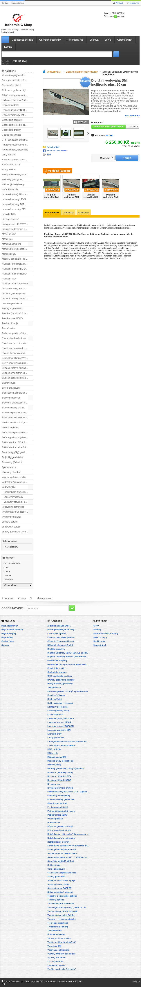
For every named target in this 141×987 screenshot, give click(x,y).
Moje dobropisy (8, 633)
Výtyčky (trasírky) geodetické (16, 512)
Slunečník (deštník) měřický (15, 378)
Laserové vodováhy (13, 497)
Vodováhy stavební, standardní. (18, 502)
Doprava (93, 39)
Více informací (132, 115)
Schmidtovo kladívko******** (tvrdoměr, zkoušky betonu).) (17, 358)
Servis (108, 39)
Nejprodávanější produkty (105, 633)
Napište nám (99, 641)
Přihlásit (119, 3)
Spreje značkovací (11, 388)
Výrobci (10, 557)
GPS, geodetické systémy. (15, 140)
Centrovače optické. (11, 85)
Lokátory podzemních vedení (16, 229)
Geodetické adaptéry (12, 120)
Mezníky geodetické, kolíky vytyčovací (17, 259)
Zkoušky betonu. (10, 522)
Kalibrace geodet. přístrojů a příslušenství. (17, 159)
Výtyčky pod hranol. (11, 517)
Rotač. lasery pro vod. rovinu (16, 348)
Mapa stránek (17, 3)
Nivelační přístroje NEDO (14, 273)
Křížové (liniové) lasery (13, 184)
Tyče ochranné (9, 467)
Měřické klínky (9, 254)
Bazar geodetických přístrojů (16, 80)
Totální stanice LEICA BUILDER (17, 442)
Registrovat (134, 3)
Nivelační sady (9, 278)
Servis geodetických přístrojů (16, 363)
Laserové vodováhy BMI (14, 209)
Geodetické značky (11, 130)
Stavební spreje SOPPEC (14, 412)
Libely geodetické (10, 219)
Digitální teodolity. (10, 105)
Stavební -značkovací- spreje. (16, 402)
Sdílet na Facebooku (56, 151)
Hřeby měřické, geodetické (15, 149)
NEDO (8, 575)
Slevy (96, 626)
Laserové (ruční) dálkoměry (15, 194)
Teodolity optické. (10, 427)
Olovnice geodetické (12, 303)
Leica (7, 571)
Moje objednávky (9, 626)
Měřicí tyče (7, 239)
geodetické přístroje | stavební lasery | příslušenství (18, 22)
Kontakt (4, 3)
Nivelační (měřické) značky (15, 264)
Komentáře (83, 212)
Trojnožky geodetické (12, 457)
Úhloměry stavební (11, 472)
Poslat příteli (53, 147)
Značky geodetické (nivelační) (16, 531)
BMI (7, 567)
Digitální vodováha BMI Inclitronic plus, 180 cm (90, 198)
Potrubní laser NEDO (12, 318)
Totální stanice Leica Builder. (16, 447)
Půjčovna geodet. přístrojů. (15, 333)
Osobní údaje (7, 641)
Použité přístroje (10, 323)
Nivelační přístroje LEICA (14, 269)
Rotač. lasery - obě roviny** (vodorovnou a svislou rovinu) (17, 343)
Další (88, 133)
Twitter (23, 598)
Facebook (9, 598)
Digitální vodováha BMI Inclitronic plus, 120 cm (71, 198)
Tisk (49, 154)
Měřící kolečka (9, 234)
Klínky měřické (9, 169)
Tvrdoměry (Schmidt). (12, 462)
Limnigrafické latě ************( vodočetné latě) (17, 224)
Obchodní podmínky (50, 39)
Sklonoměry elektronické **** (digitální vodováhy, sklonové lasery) (17, 373)
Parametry (69, 212)
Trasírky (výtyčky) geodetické (16, 452)
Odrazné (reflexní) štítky (14, 293)
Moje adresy (7, 637)
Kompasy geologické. (12, 179)
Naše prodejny (11, 547)
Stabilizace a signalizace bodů (17, 393)
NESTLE (9, 579)
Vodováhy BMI (9, 487)
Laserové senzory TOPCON (15, 204)
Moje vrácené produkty (12, 630)
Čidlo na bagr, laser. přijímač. (16, 90)
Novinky (97, 630)
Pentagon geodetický (12, 308)
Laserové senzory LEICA (14, 199)
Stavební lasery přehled (13, 407)
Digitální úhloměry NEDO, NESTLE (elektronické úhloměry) (17, 110)
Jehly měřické (8, 154)
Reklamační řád (75, 39)
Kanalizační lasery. (11, 164)
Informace (11, 541)
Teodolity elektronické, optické (16, 422)
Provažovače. (8, 328)
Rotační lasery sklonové (13, 353)
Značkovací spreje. (11, 526)
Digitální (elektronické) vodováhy (18, 492)
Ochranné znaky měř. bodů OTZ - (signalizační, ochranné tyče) (17, 288)
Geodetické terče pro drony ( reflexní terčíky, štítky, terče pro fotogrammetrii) (17, 125)
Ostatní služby (124, 39)
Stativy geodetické (11, 397)
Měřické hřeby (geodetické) (15, 249)
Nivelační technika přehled (15, 283)
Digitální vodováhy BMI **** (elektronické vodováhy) (17, 115)
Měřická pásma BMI (11, 244)
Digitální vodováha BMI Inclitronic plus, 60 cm (51, 198)
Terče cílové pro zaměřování (16, 432)
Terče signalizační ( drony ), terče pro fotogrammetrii (17, 437)
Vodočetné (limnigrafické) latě (16, 482)
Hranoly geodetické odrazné (15, 144)
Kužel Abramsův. (10, 189)
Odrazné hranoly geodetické (16, 298)
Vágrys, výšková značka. (14, 477)
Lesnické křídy (9, 214)
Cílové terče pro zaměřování (16, 95)
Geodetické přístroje (22, 39)
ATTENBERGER (12, 563)
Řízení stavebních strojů (14, 338)
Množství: (105, 158)
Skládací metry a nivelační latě (17, 368)
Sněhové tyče (8, 383)
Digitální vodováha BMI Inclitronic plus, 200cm (110, 198)
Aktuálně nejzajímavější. (14, 75)
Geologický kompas (11, 135)
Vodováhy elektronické (13, 507)
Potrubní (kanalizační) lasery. (16, 313)
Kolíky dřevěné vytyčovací (15, 174)
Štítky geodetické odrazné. (15, 417)
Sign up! (5, 645)
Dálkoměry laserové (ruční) (15, 100)
